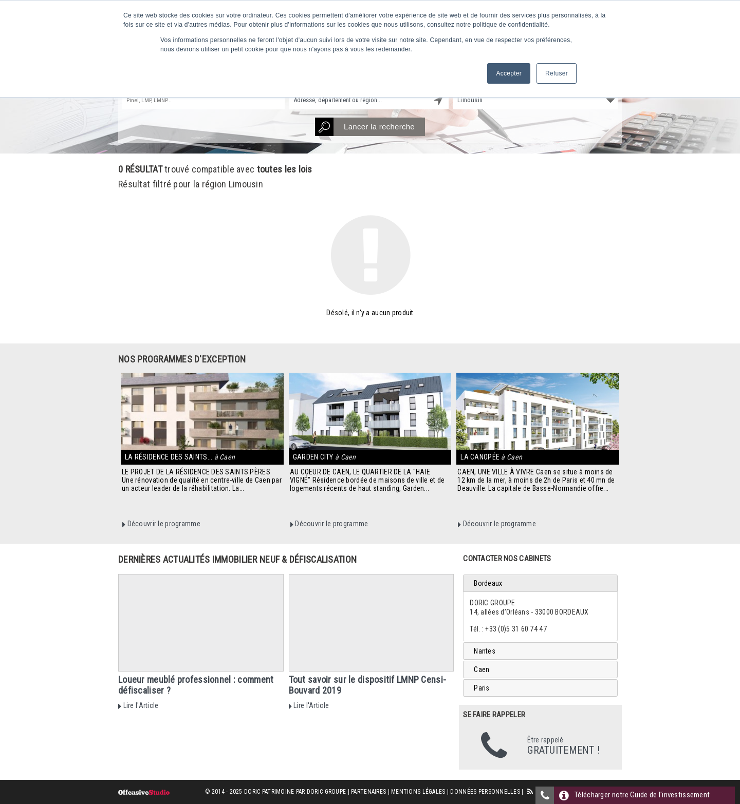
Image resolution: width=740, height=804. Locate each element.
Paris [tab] (481, 688)
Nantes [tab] (484, 651)
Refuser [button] (556, 73)
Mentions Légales (418, 791)
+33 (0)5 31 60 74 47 (516, 629)
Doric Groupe (326, 791)
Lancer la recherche (365, 127)
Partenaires (368, 791)
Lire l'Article (138, 705)
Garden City (324, 457)
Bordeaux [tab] (488, 583)
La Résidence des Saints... (180, 457)
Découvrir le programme (161, 524)
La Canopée (491, 457)
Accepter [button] (509, 73)
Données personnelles (485, 791)
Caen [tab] (481, 669)
